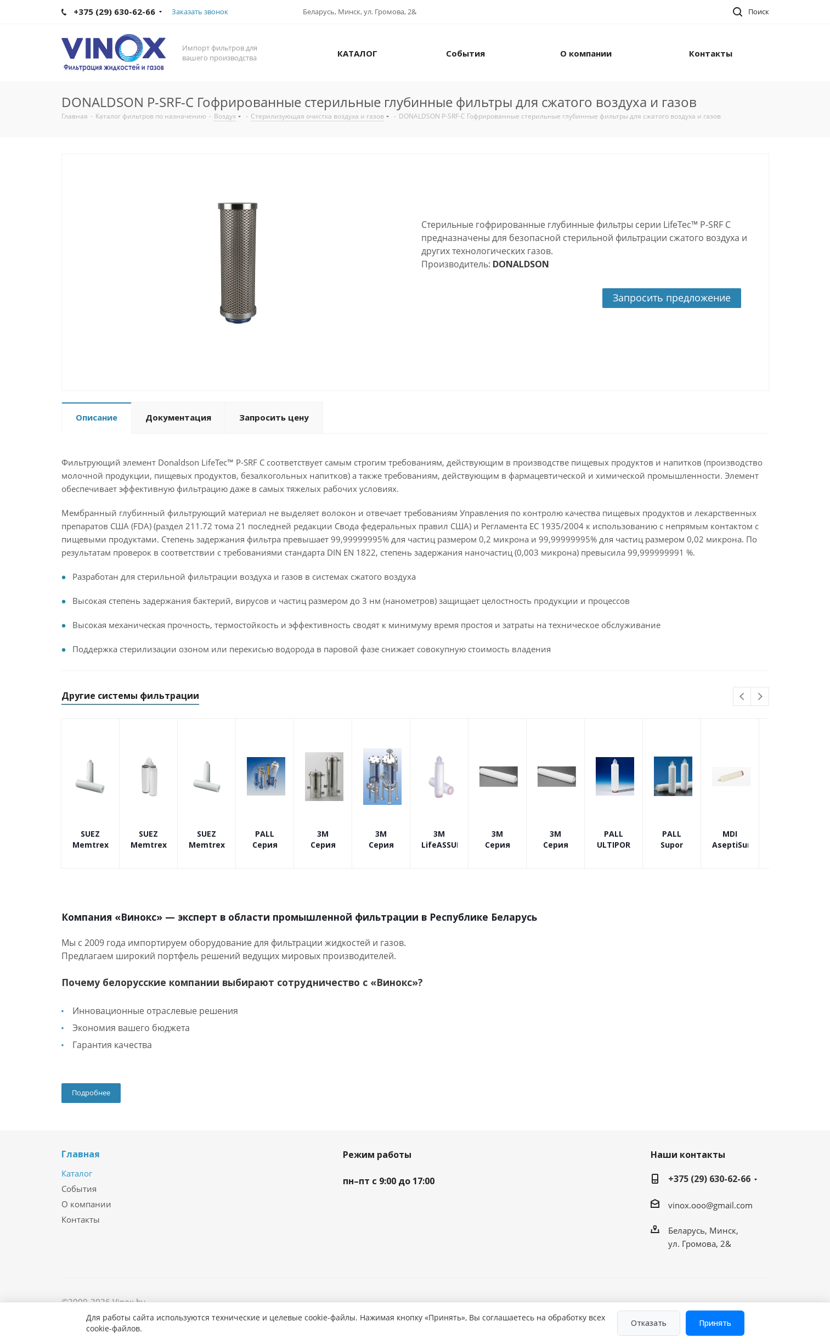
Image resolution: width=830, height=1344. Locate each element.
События (79, 1188)
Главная (80, 1154)
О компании (86, 1204)
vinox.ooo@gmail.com (710, 1205)
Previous (742, 697)
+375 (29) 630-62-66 (709, 1179)
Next (760, 697)
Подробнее (91, 1092)
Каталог (76, 1173)
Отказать (649, 1323)
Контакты (80, 1219)
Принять (715, 1323)
